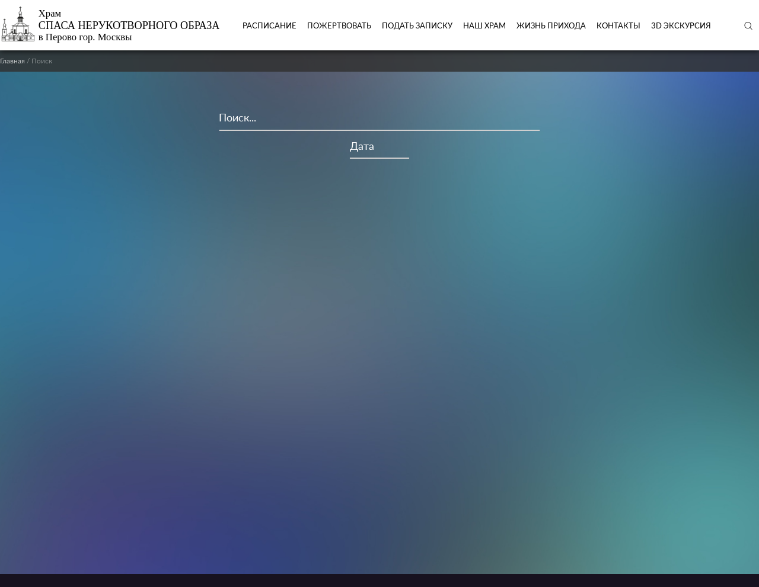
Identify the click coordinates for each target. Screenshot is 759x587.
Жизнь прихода (551, 25)
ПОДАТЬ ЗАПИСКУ (417, 25)
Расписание (269, 25)
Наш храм (484, 25)
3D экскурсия (681, 25)
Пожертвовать (339, 25)
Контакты (618, 25)
